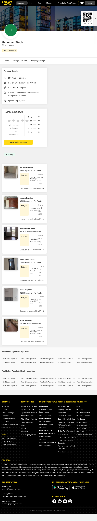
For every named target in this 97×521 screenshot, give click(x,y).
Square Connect (45, 415)
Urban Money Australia (29, 419)
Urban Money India (27, 416)
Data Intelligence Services (45, 437)
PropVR (23, 428)
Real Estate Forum (83, 413)
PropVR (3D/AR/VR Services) (46, 425)
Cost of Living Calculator (67, 419)
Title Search (62, 413)
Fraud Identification (9, 445)
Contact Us (6, 428)
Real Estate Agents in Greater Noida (70, 362)
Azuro (23, 425)
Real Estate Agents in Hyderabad (32, 362)
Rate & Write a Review (18, 142)
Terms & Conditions (9, 438)
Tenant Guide (81, 428)
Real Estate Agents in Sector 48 (50, 386)
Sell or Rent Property (69, 3)
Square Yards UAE (27, 409)
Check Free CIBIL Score (67, 437)
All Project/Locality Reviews (64, 426)
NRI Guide (80, 432)
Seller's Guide (81, 425)
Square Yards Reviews (10, 425)
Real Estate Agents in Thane (12, 362)
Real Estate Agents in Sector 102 (51, 378)
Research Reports (83, 416)
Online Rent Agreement (66, 431)
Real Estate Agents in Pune (86, 359)
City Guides (80, 419)
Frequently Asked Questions (8, 420)
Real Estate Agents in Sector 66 (32, 382)
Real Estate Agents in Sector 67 (50, 382)
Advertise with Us (45, 430)
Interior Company (27, 422)
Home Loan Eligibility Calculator (65, 441)
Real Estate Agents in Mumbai (13, 359)
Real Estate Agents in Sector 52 (13, 386)
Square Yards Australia (29, 413)
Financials (5, 416)
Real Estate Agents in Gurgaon (50, 359)
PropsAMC (25, 432)
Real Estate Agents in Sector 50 (69, 382)
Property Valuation (64, 409)
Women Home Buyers (84, 435)
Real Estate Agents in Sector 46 (13, 382)
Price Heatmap (63, 406)
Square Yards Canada (29, 406)
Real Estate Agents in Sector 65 (32, 378)
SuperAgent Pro (45, 445)
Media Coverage (8, 413)
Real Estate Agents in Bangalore (32, 359)
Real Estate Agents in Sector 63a (69, 386)
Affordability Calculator (66, 422)
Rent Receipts (63, 434)
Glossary (79, 409)
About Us (5, 406)
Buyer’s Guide (81, 422)
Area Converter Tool (65, 452)
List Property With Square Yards (45, 410)
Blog (78, 406)
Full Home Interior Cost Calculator (66, 447)
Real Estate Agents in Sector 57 (69, 378)
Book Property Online (28, 435)
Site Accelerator (45, 421)
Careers (5, 409)
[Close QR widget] (95, 18)
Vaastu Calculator (64, 416)
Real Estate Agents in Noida (49, 362)
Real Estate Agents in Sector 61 (32, 386)
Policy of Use (6, 441)
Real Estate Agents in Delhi (67, 359)
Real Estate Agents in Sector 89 (13, 378)
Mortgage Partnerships (47, 442)
